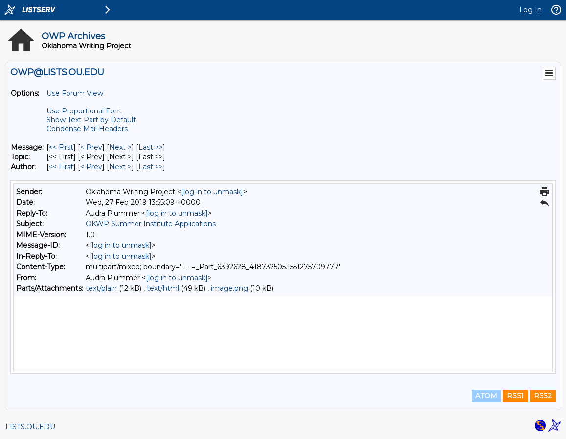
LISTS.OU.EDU (30, 426)
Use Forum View (74, 93)
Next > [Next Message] (120, 147)
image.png (229, 288)
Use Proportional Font (84, 111)
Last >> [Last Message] (150, 147)
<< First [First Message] (61, 147)
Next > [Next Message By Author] (120, 166)
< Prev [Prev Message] (91, 147)
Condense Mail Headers (87, 128)
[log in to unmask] (212, 191)
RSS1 (515, 396)
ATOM (486, 396)
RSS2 (543, 396)
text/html (163, 288)
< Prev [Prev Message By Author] (91, 166)
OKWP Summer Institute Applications (151, 224)
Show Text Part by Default (91, 119)
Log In (530, 9)
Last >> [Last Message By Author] (150, 166)
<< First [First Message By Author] (61, 166)
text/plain (101, 288)
